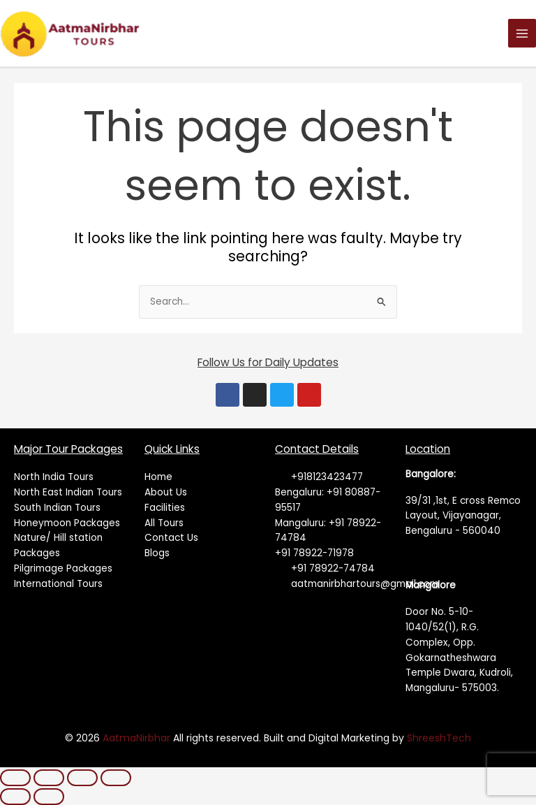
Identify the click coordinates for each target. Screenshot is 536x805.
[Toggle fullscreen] (49, 777)
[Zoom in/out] (15, 777)
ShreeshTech (439, 738)
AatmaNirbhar (138, 738)
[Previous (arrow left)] (15, 796)
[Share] (82, 777)
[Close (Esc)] (115, 777)
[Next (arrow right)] (49, 796)
